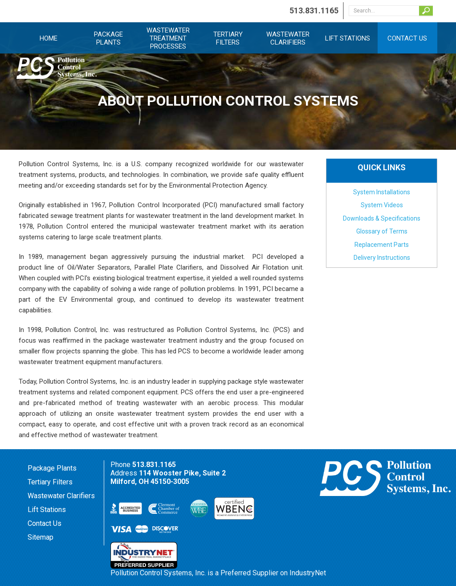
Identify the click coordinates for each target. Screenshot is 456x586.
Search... (426, 10)
